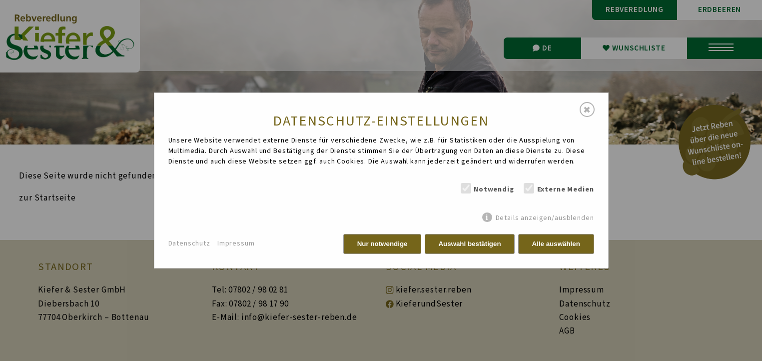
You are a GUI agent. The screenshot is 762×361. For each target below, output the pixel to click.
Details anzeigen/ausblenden (545, 217)
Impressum (236, 243)
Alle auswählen (556, 244)
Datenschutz (189, 243)
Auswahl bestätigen (469, 244)
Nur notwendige (382, 244)
